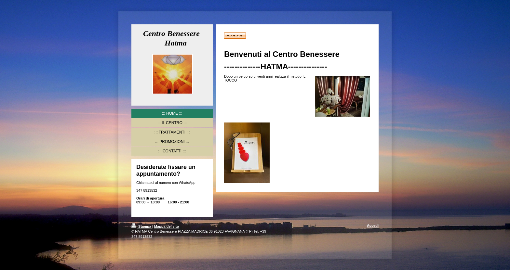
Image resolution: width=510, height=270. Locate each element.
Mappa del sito (166, 226)
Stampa (141, 226)
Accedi (373, 225)
